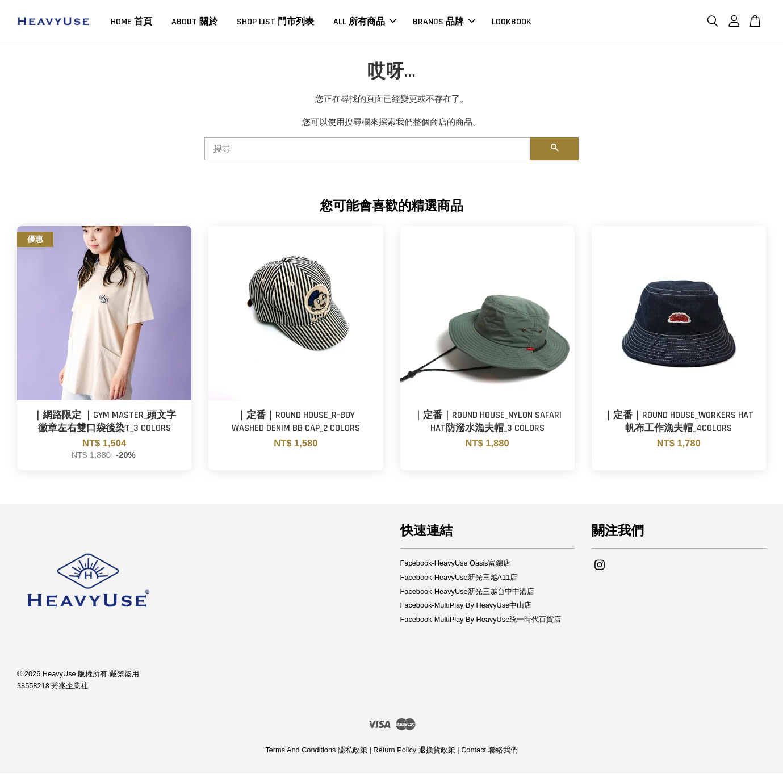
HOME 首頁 (131, 22)
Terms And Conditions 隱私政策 (316, 751)
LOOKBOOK (511, 22)
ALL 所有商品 (364, 22)
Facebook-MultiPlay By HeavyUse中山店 (466, 606)
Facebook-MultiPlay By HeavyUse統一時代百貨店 (481, 620)
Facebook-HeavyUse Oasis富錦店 (455, 563)
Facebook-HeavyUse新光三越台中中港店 (467, 592)
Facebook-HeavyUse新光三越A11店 (459, 578)
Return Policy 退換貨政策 (414, 751)
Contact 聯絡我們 (489, 751)
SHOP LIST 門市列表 (275, 22)
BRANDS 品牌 (444, 22)
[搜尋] (367, 149)
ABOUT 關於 (194, 22)
